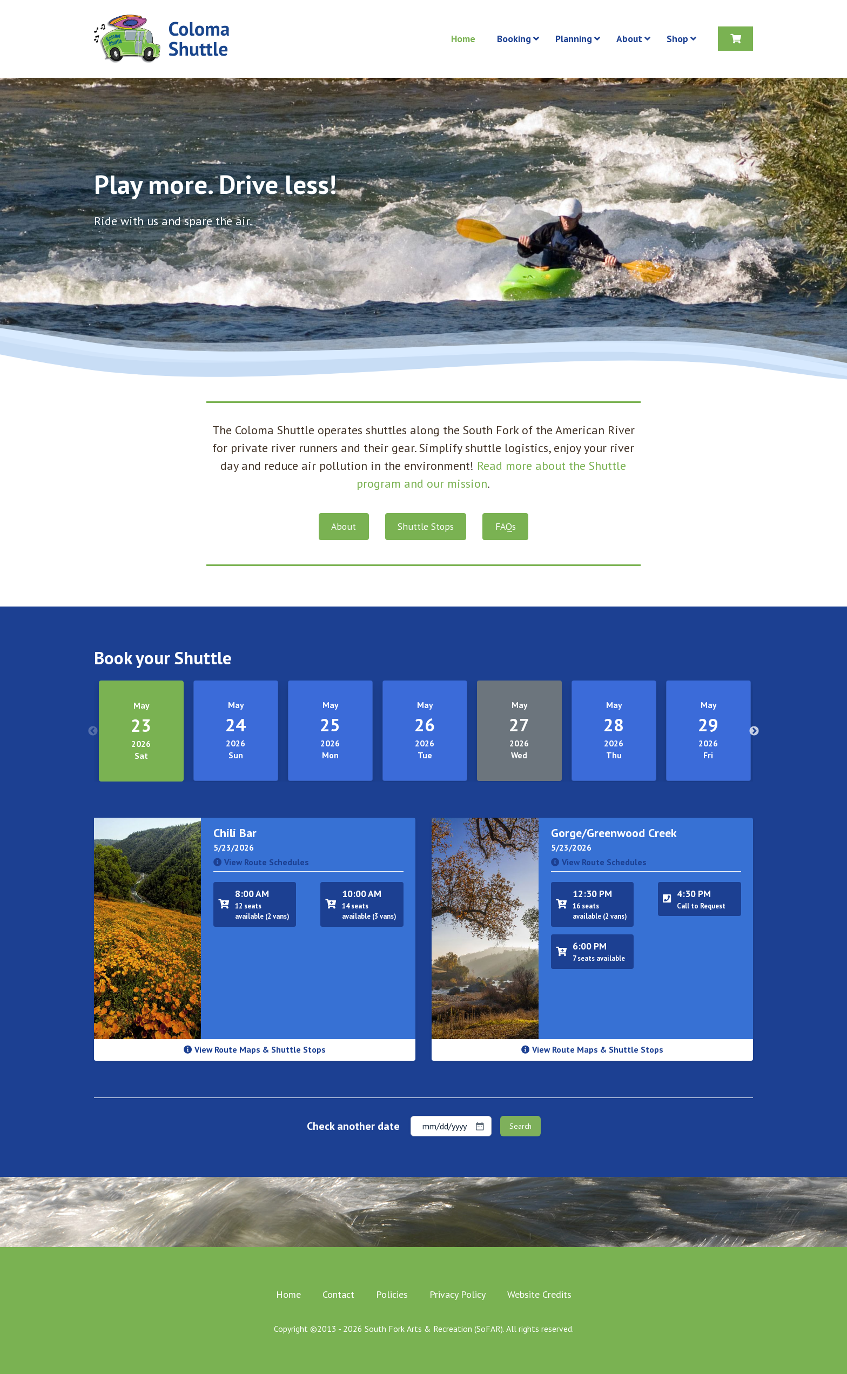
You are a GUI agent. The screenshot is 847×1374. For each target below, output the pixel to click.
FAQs (505, 526)
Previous (93, 731)
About (343, 526)
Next (754, 731)
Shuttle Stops (426, 526)
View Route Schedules (261, 862)
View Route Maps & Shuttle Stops (255, 1049)
